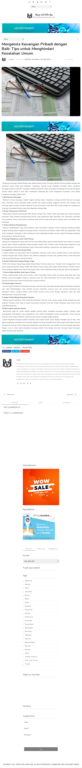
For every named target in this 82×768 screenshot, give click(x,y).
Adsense (28, 581)
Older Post (70, 394)
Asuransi (28, 592)
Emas (27, 603)
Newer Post (10, 394)
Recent (29, 549)
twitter (16, 351)
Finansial (28, 610)
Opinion (28, 639)
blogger (15, 403)
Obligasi (28, 635)
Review (28, 646)
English (28, 606)
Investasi (28, 59)
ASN (27, 588)
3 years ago (19, 59)
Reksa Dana (30, 643)
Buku (27, 599)
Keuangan (35, 59)
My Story (28, 632)
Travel (27, 664)
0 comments (69, 59)
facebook (6, 351)
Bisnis (27, 595)
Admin (12, 59)
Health (28, 614)
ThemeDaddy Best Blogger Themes (65, 765)
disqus (40, 403)
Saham (28, 650)
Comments (53, 549)
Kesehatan (29, 624)
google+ (25, 351)
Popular (41, 549)
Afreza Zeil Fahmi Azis (24, 765)
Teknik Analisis (31, 657)
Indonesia (29, 617)
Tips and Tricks (45, 59)
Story (27, 653)
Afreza (27, 585)
